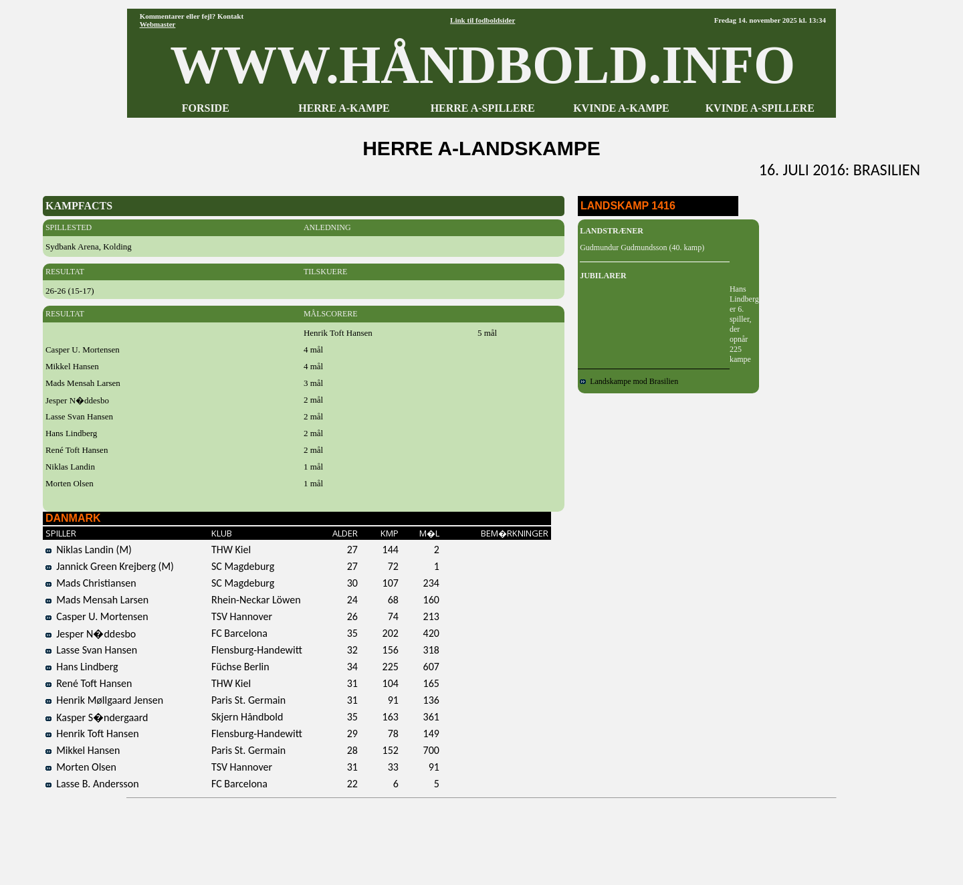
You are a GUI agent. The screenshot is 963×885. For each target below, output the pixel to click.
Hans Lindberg (81, 666)
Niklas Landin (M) (88, 549)
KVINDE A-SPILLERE (760, 108)
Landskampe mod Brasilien (629, 381)
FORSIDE (205, 108)
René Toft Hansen (88, 683)
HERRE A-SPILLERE (483, 108)
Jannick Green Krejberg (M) (109, 566)
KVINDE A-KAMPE (621, 108)
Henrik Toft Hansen (92, 733)
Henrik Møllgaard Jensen (104, 700)
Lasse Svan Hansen (91, 650)
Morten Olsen (80, 767)
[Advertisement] (481, 836)
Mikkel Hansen (82, 750)
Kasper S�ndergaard (96, 717)
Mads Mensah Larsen (96, 599)
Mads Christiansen (90, 583)
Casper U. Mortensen (96, 616)
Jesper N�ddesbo (90, 633)
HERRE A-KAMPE (343, 108)
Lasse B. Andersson (92, 783)
